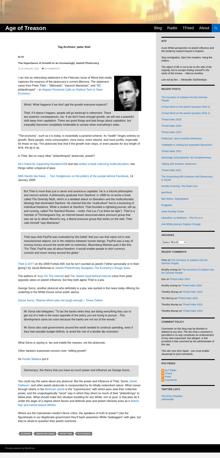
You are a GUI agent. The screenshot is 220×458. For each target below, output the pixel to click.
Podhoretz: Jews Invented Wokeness (181, 138)
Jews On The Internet (50, 281)
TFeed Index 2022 (171, 151)
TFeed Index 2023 (171, 132)
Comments (169, 380)
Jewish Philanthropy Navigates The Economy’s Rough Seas (92, 273)
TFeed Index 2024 (171, 125)
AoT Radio (168, 370)
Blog (158, 28)
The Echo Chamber (172, 396)
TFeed (188, 28)
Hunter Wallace (31, 364)
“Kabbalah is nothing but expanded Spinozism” (186, 144)
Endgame (166, 205)
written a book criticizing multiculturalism (104, 169)
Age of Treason (25, 28)
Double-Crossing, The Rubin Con (179, 186)
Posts (166, 376)
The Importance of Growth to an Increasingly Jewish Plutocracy (75, 65)
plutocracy (84, 439)
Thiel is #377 (26, 269)
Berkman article (54, 394)
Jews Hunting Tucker (172, 211)
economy (26, 439)
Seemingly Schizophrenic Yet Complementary (186, 157)
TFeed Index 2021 (171, 170)
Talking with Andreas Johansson (178, 163)
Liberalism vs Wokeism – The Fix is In (182, 217)
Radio (172, 28)
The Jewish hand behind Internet (90, 281)
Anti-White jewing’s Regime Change (181, 224)
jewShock (166, 192)
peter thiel (66, 439)
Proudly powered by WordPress (20, 454)
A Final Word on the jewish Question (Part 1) (185, 113)
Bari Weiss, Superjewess (175, 198)
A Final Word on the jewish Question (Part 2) (185, 106)
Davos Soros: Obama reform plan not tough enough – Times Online (60, 305)
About (204, 28)
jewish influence (45, 439)
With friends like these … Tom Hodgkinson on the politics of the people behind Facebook (73, 181)
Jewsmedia (167, 399)
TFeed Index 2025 (171, 119)
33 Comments (52, 74)
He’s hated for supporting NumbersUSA (42, 169)
